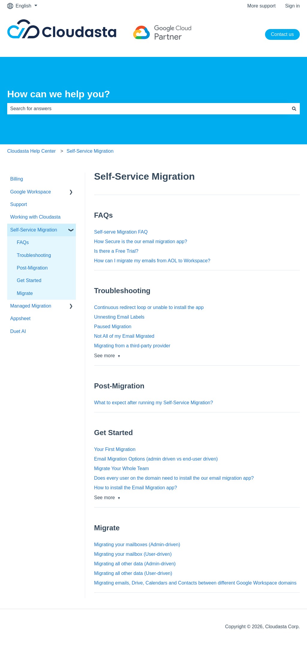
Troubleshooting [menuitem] (34, 255)
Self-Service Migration (90, 151)
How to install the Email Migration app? (135, 487)
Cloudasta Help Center (31, 151)
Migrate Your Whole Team (121, 468)
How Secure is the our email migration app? (140, 241)
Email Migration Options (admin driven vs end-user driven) (156, 458)
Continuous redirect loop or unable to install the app (149, 307)
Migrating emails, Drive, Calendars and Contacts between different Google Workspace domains (195, 582)
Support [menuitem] (18, 204)
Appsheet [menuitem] (20, 318)
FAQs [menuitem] (23, 242)
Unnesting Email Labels (119, 317)
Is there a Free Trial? (116, 251)
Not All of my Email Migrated (124, 336)
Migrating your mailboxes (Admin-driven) (137, 544)
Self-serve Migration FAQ (121, 231)
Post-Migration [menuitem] (32, 267)
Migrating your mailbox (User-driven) (133, 554)
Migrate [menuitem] (25, 293)
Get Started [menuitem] (29, 280)
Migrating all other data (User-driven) (133, 573)
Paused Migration (113, 326)
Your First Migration (115, 449)
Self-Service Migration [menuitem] (33, 229)
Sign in (292, 5)
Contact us (282, 34)
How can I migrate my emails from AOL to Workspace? (152, 260)
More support (261, 5)
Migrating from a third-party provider (132, 345)
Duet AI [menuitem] (18, 331)
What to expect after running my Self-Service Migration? (153, 402)
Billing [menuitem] (16, 178)
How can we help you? (58, 94)
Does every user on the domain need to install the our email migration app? (174, 478)
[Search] (294, 108)
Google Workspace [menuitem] (30, 191)
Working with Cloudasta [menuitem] (35, 216)
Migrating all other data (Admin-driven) (135, 563)
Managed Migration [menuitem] (30, 305)
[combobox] (147, 108)
